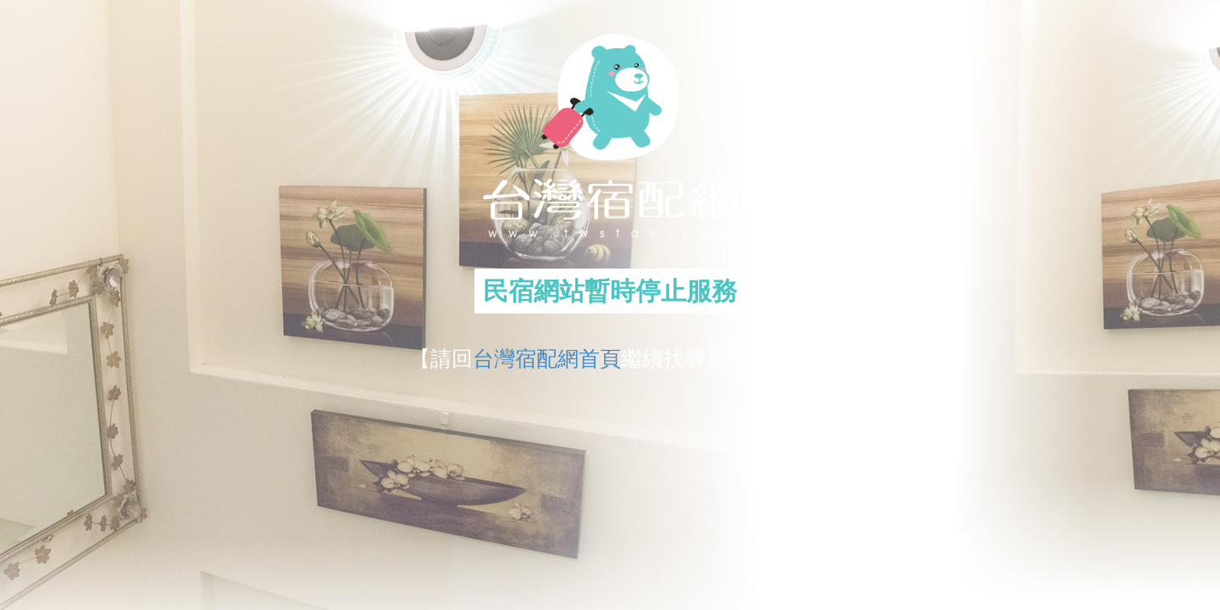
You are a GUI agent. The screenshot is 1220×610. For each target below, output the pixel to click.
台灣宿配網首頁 (547, 358)
